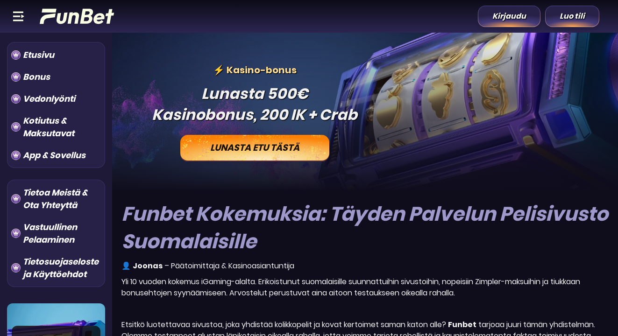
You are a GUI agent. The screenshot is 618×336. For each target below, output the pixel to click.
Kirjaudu (509, 16)
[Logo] (77, 16)
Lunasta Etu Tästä (254, 147)
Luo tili (572, 16)
